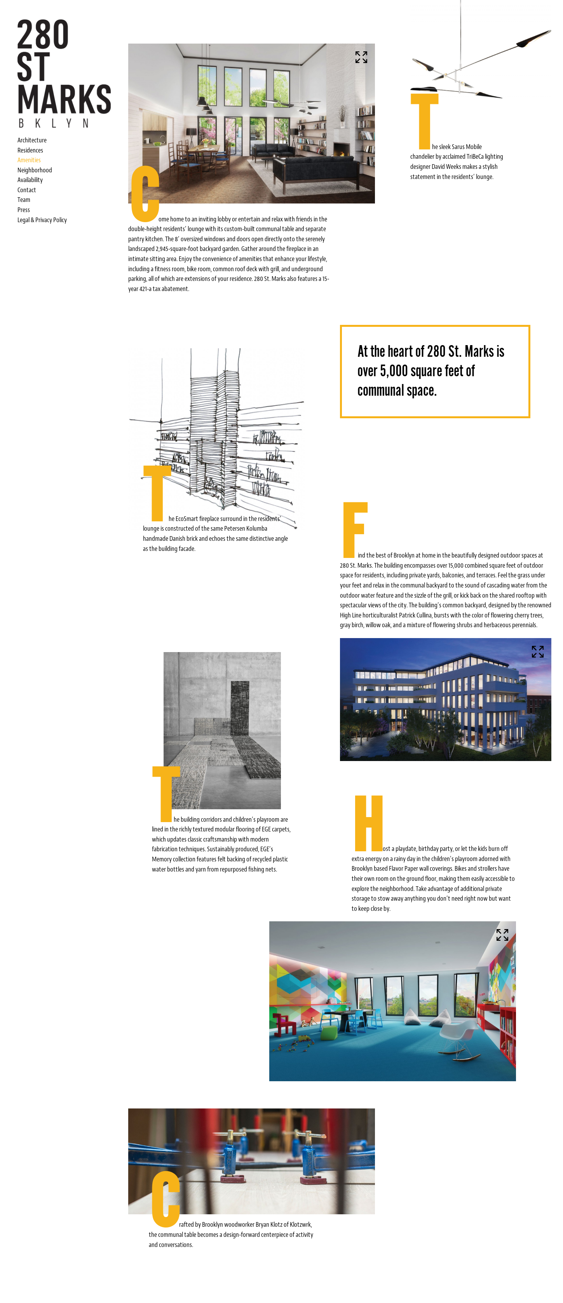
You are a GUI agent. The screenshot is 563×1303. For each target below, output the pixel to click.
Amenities (29, 160)
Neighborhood (34, 170)
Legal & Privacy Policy (42, 220)
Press (23, 209)
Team (23, 199)
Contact (26, 190)
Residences (30, 150)
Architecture (32, 140)
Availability (30, 179)
